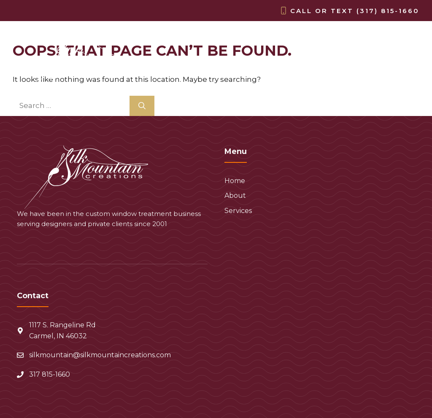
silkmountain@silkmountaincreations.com (100, 355)
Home (303, 70)
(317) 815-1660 (387, 11)
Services (393, 70)
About (344, 70)
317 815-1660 (49, 374)
